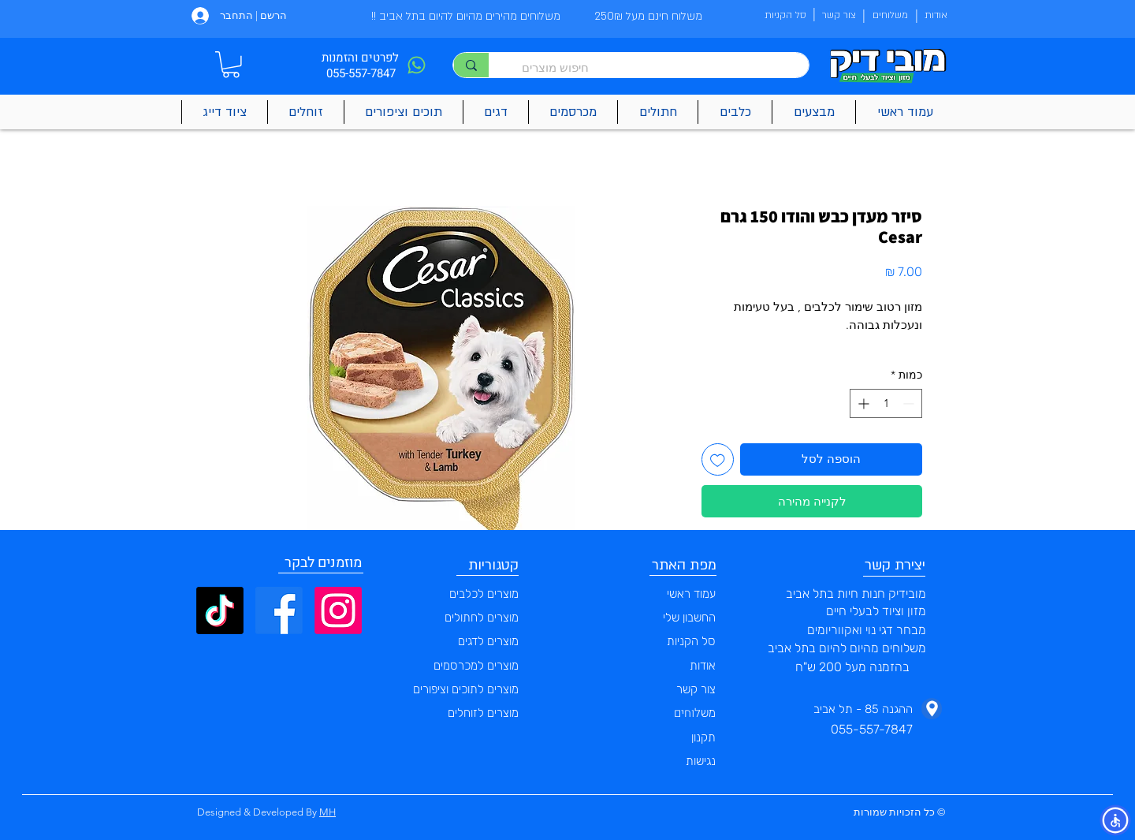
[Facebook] (279, 610)
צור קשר (696, 689)
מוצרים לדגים (488, 641)
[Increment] (862, 403)
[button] (231, 64)
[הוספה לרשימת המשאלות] (717, 459)
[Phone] (416, 65)
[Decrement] (910, 403)
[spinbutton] (886, 403)
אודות (703, 666)
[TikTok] (220, 610)
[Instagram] (338, 610)
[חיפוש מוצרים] (656, 67)
